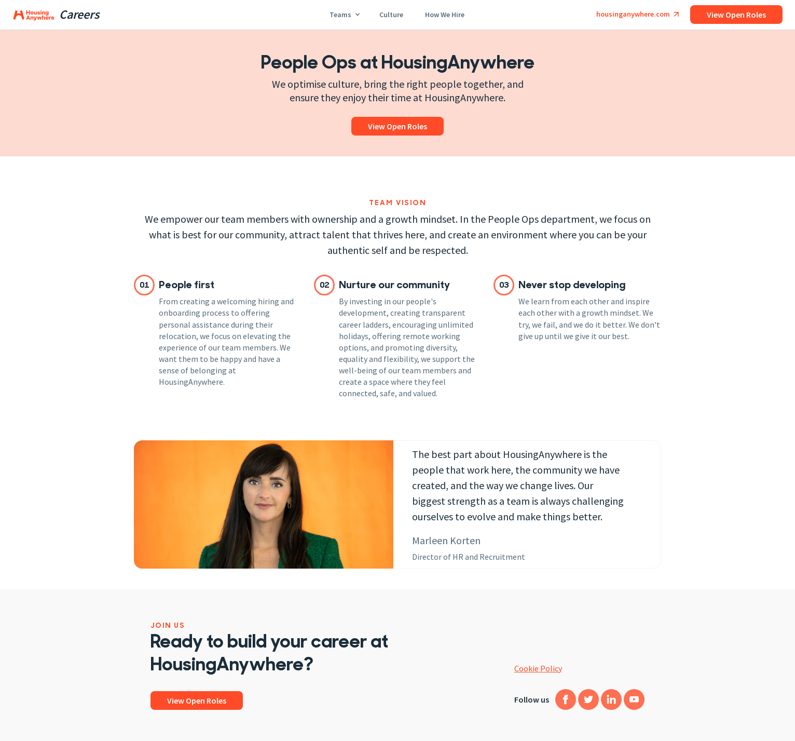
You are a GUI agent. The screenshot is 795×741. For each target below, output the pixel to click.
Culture (392, 14)
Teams (344, 14)
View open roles (736, 14)
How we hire (445, 14)
